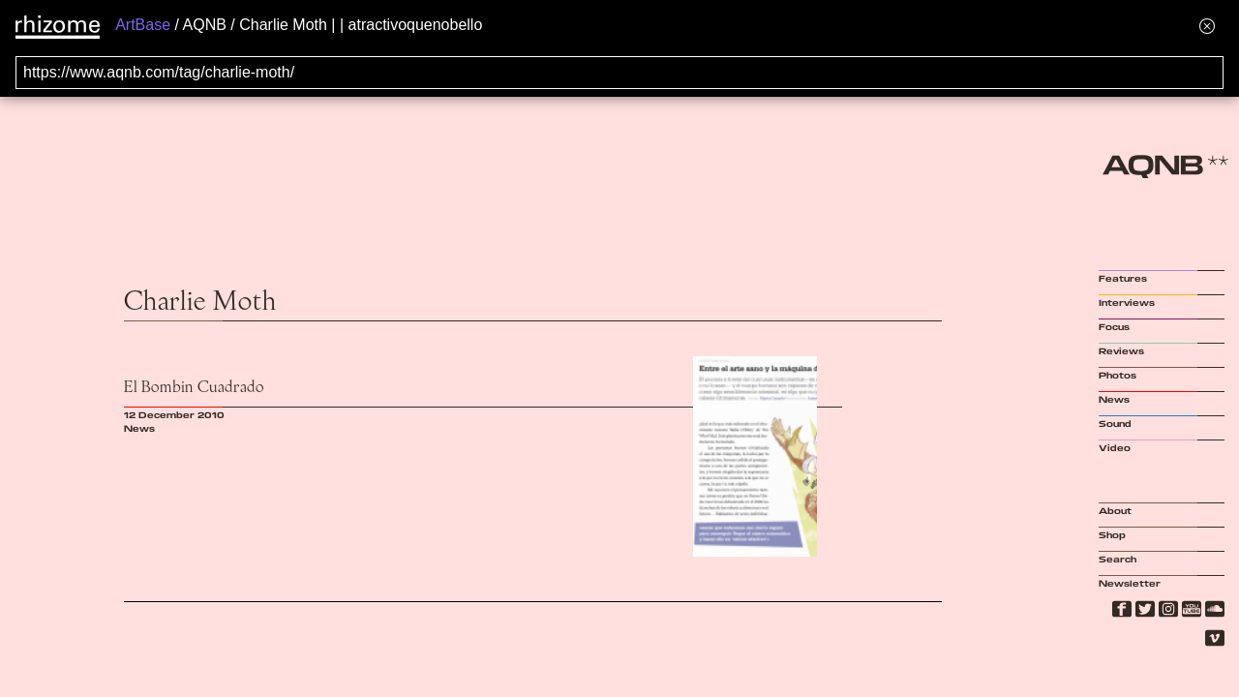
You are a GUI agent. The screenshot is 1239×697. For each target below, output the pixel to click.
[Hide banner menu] (1207, 26)
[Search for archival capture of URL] (619, 72)
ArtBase (142, 24)
